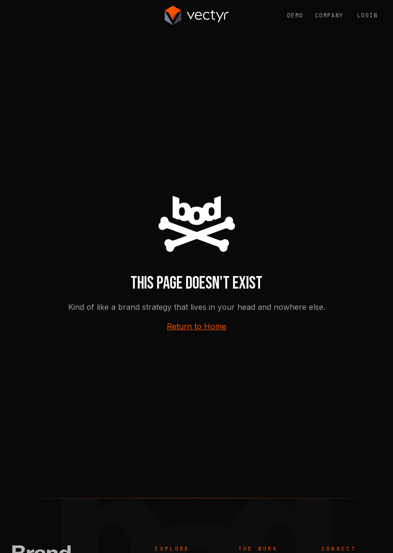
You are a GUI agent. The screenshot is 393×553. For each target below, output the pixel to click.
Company (329, 15)
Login (367, 15)
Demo (295, 15)
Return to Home (196, 326)
